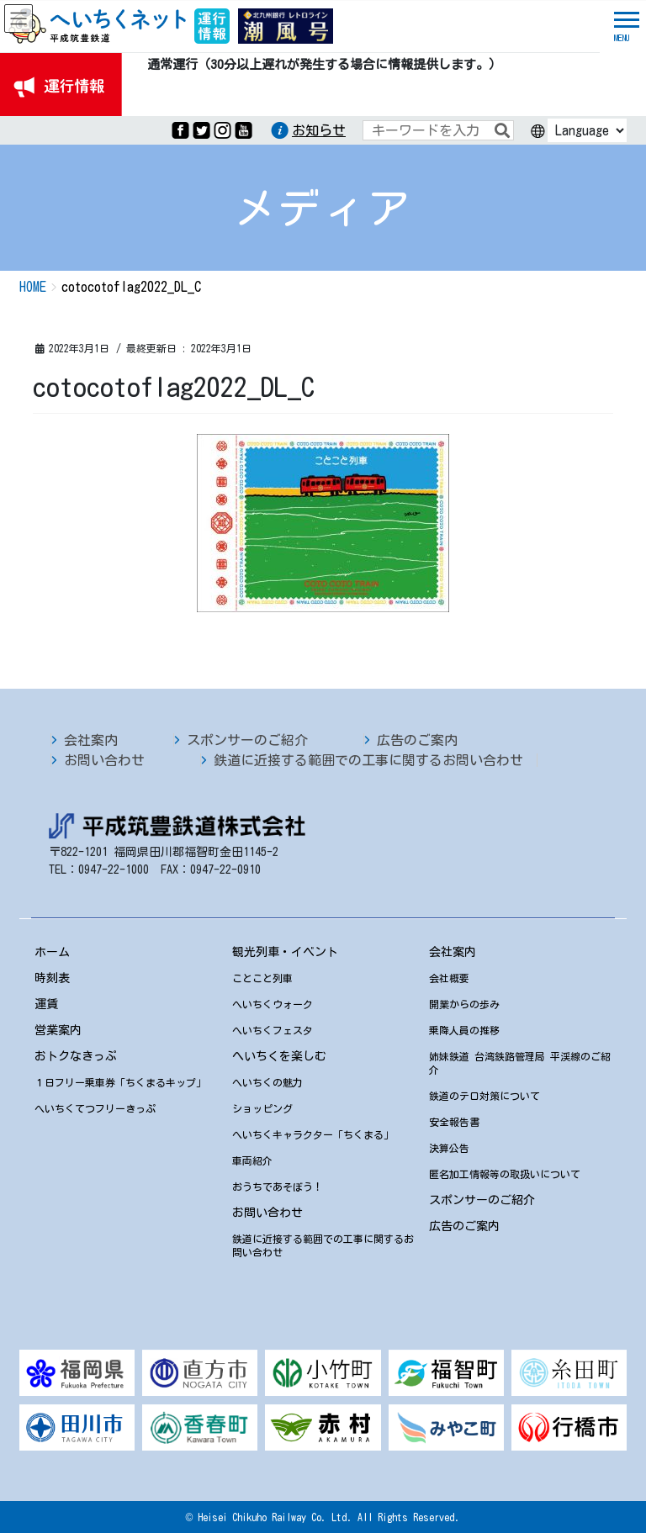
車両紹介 (252, 1160)
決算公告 (449, 1148)
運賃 (46, 1004)
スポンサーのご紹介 (247, 740)
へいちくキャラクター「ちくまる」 (313, 1134)
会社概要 (449, 978)
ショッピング (262, 1108)
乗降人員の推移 (464, 1030)
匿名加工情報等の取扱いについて (504, 1174)
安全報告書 (454, 1122)
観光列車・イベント (285, 952)
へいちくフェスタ (272, 1030)
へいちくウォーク (272, 1004)
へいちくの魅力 (267, 1082)
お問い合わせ (104, 760)
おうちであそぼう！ (277, 1186)
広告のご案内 (417, 740)
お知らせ (319, 130)
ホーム (52, 952)
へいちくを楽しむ (279, 1056)
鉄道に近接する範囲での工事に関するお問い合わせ (368, 760)
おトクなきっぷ (75, 1056)
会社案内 (91, 740)
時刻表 (52, 978)
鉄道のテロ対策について (484, 1096)
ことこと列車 (262, 978)
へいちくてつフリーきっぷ (95, 1108)
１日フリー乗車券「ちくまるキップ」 (120, 1082)
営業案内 (58, 1030)
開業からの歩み (464, 1004)
